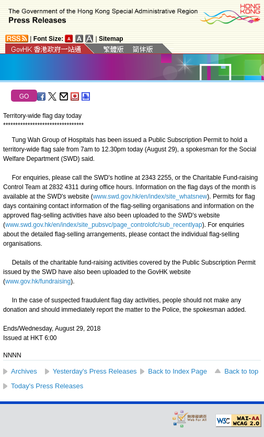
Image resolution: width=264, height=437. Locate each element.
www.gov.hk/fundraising (38, 281)
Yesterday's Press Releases (95, 371)
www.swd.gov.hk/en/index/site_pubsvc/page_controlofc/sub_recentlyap (103, 224)
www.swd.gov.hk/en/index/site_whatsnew (150, 196)
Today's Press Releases (47, 386)
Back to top (241, 371)
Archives (24, 371)
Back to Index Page (177, 371)
